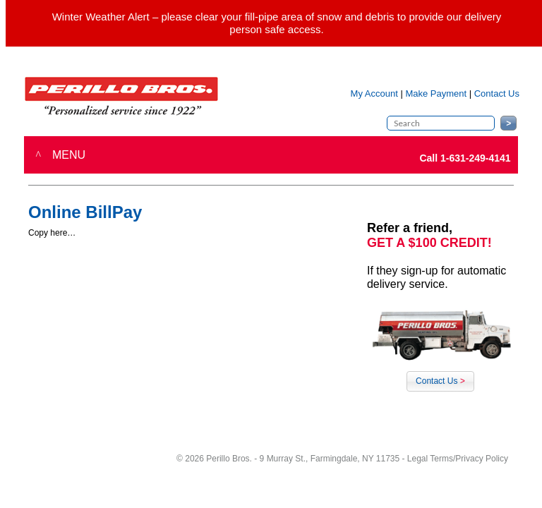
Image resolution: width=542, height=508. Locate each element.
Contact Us (440, 381)
